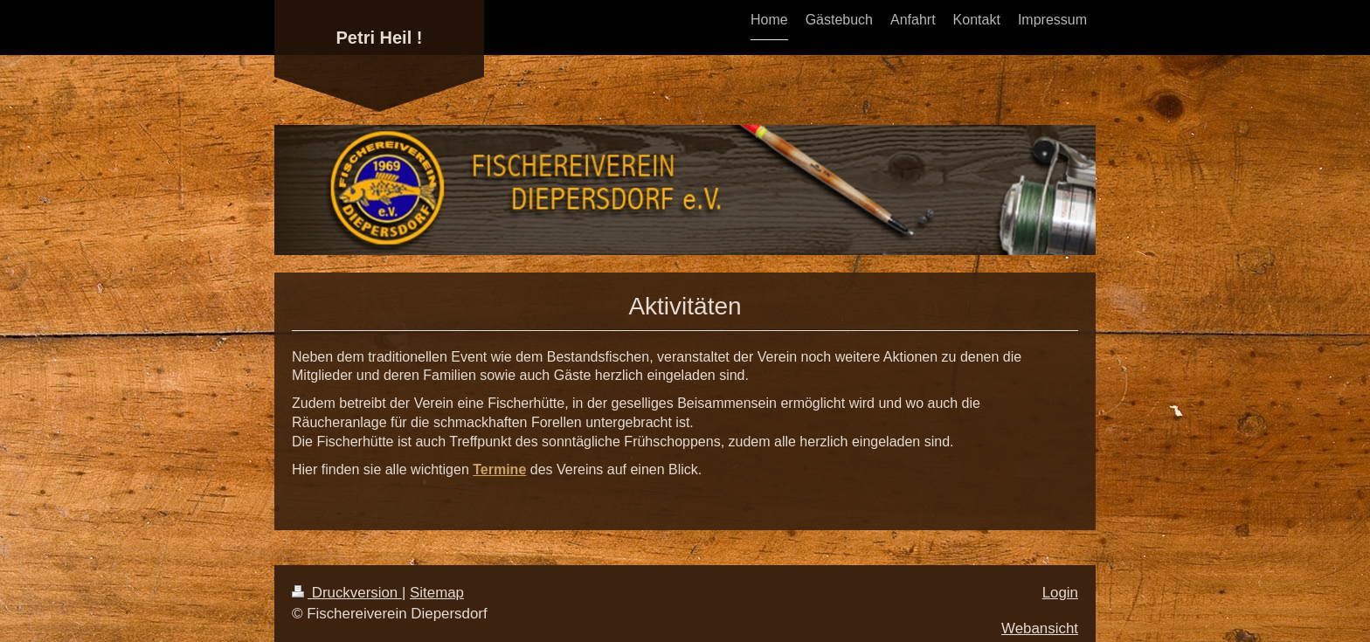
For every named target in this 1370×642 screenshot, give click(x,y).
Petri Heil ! (379, 37)
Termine (499, 469)
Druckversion (347, 592)
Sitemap (437, 592)
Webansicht (1039, 628)
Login (1060, 592)
